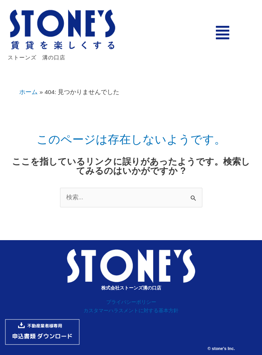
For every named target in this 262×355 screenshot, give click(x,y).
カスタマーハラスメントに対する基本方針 (131, 310)
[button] (222, 32)
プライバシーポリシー (131, 302)
